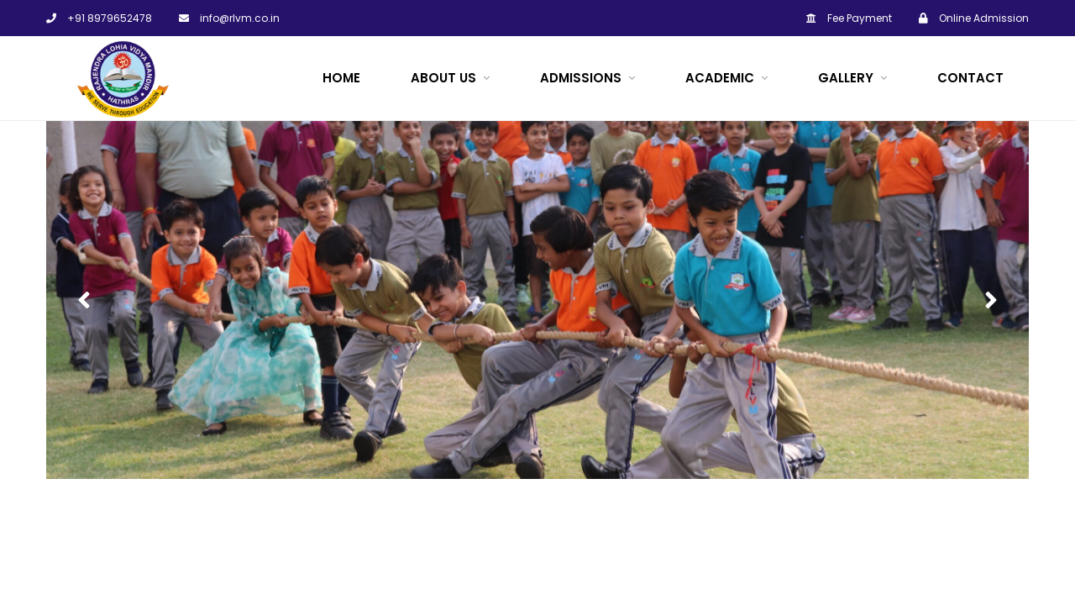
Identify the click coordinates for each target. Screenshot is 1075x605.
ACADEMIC (719, 78)
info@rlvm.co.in (229, 18)
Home (341, 78)
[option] (537, 300)
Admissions (580, 78)
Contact (970, 78)
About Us (443, 78)
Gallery (845, 78)
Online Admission (974, 18)
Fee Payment (849, 18)
